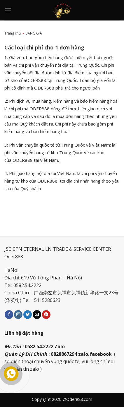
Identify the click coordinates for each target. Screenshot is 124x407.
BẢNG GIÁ (33, 33)
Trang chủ (12, 33)
